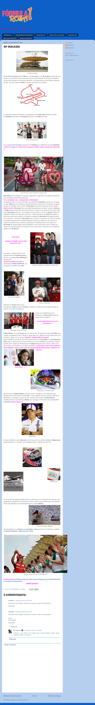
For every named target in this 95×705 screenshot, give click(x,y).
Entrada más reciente (12, 696)
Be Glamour (17, 630)
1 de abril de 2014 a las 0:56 (23, 600)
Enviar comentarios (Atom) (20, 700)
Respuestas (13, 627)
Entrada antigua (54, 696)
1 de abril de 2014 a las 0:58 (23, 612)
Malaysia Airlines (27, 501)
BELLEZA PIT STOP (26, 531)
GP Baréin (15, 229)
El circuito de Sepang (11, 76)
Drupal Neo (70, 48)
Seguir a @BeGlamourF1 (72, 55)
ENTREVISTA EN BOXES (24, 35)
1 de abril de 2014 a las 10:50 (32, 630)
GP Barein (18, 579)
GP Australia (17, 145)
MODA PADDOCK (26, 38)
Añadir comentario (10, 645)
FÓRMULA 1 (8, 35)
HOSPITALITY (41, 35)
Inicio (34, 696)
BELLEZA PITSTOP (10, 38)
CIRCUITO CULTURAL (57, 35)
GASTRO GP (72, 35)
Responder (11, 606)
